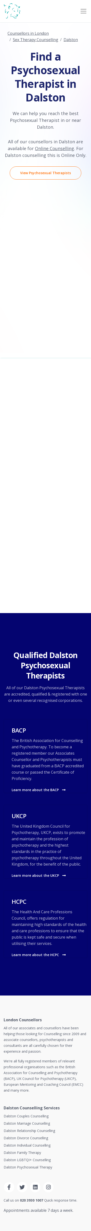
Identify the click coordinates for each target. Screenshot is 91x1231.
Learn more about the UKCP (39, 875)
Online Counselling (54, 148)
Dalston (71, 39)
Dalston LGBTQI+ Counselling (27, 1160)
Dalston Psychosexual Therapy (28, 1167)
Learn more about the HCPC (39, 954)
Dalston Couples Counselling (26, 1116)
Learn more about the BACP (39, 789)
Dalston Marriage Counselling (27, 1123)
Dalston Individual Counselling (27, 1145)
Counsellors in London (28, 33)
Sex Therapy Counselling (35, 39)
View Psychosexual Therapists (45, 173)
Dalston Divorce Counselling (26, 1138)
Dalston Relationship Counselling (29, 1130)
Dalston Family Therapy (22, 1152)
